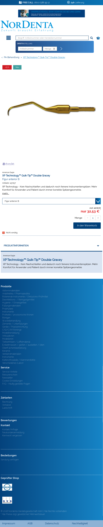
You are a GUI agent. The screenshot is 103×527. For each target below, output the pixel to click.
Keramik (6, 351)
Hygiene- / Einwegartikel (14, 302)
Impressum (8, 523)
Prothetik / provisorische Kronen (18, 314)
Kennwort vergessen (12, 435)
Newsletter (7, 378)
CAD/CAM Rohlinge (11, 330)
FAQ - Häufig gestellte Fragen (16, 384)
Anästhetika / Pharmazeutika (16, 293)
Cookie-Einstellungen (12, 381)
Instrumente (8, 311)
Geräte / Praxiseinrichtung (15, 327)
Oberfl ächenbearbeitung (14, 348)
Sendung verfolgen (10, 459)
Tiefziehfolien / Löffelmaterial (16, 342)
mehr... (5, 193)
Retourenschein (9, 374)
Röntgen (6, 318)
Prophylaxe (7, 308)
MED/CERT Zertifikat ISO (7, 487)
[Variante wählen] (51, 201)
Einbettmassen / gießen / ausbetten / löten (23, 345)
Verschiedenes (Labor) (12, 363)
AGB (30, 523)
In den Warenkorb (87, 225)
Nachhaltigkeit (80, 523)
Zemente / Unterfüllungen (15, 324)
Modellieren (7, 339)
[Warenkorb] (98, 37)
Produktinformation (16, 245)
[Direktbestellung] (61, 49)
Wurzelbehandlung (11, 321)
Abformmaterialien (11, 290)
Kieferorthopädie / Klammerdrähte (18, 360)
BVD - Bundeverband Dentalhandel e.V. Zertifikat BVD (7, 500)
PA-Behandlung (11, 57)
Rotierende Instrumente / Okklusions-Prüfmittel (25, 296)
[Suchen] (91, 38)
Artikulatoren (8, 336)
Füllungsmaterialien (11, 305)
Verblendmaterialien (11, 354)
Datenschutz (52, 523)
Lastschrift (7, 408)
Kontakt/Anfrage (10, 429)
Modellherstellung (10, 333)
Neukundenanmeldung (13, 432)
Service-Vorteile (9, 371)
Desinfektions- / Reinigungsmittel (18, 299)
